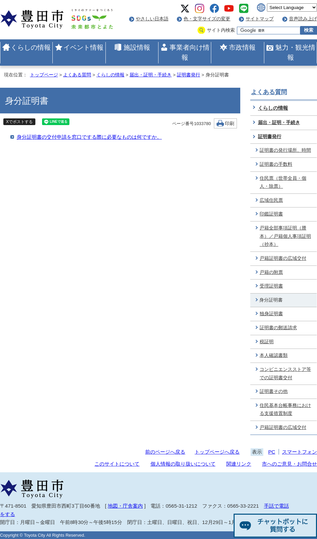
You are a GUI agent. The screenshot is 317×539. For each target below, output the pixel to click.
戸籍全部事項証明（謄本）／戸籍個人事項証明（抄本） (285, 236)
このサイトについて (116, 464)
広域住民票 (271, 200)
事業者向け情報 (190, 52)
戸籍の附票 (271, 272)
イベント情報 (83, 47)
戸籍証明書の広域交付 (283, 258)
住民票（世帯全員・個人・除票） (283, 182)
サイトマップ (260, 18)
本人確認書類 (274, 355)
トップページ (44, 74)
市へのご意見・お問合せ (289, 464)
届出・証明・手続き (150, 74)
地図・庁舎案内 (125, 506)
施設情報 (136, 47)
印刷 (229, 123)
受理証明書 (271, 286)
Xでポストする (19, 121)
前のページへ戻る (165, 452)
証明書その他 (274, 391)
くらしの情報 (31, 47)
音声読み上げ (303, 18)
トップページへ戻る (217, 452)
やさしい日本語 (152, 18)
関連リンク (238, 464)
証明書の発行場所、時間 (285, 150)
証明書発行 (188, 74)
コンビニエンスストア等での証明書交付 (285, 373)
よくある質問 (77, 74)
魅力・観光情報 (295, 52)
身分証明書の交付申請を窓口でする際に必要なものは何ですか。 (89, 137)
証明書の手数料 (276, 164)
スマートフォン (299, 452)
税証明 (267, 341)
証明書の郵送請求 (278, 327)
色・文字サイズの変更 (207, 18)
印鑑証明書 (271, 213)
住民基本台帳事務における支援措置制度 (285, 409)
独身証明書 (271, 313)
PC (271, 452)
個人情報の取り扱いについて (183, 464)
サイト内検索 (221, 30)
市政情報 (242, 47)
